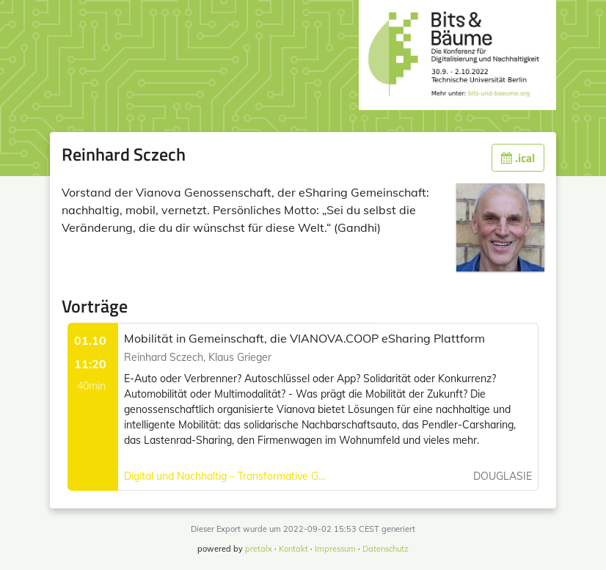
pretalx (258, 549)
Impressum (335, 549)
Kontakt (293, 549)
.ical (518, 158)
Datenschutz (385, 549)
